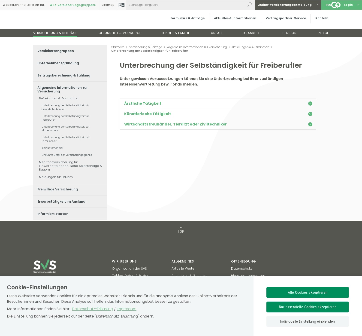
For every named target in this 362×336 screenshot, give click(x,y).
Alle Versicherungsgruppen (73, 5)
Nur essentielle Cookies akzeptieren (308, 307)
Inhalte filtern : (24, 5)
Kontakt (317, 22)
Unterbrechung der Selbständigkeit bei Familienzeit (65, 139)
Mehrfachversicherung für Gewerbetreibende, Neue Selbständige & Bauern (70, 166)
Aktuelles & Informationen (231, 22)
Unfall (216, 36)
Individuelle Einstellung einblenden (307, 321)
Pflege (323, 36)
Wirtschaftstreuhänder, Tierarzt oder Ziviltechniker (218, 124)
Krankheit (252, 36)
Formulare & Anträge (183, 22)
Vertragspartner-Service (281, 22)
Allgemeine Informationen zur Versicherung (62, 89)
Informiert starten (52, 213)
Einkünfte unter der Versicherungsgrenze (67, 155)
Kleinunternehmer (52, 148)
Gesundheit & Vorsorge (120, 36)
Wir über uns (124, 261)
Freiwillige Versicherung (57, 189)
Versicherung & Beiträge (55, 36)
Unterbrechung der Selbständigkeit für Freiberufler (65, 118)
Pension (290, 36)
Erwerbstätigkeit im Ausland (61, 201)
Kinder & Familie (176, 36)
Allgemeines (183, 261)
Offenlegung (243, 261)
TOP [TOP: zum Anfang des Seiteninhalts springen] (181, 230)
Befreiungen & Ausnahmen (59, 98)
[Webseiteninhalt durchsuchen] (186, 4)
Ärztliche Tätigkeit (218, 103)
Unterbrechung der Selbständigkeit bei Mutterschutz (65, 128)
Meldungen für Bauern (56, 177)
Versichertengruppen (55, 51)
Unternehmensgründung (58, 63)
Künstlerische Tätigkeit (218, 113)
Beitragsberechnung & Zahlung (63, 75)
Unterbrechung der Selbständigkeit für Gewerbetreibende (65, 107)
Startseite (117, 47)
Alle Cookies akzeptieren (308, 292)
